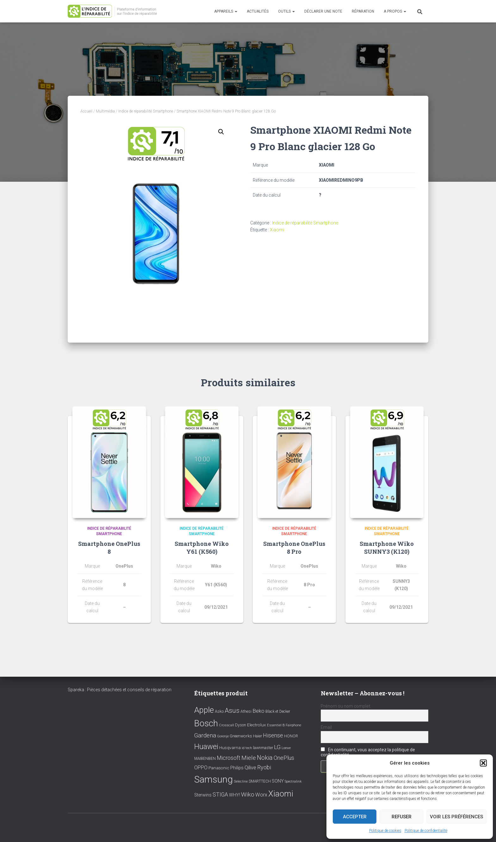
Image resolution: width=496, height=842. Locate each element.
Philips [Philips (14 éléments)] (237, 768)
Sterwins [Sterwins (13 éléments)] (203, 795)
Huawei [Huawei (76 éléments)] (206, 746)
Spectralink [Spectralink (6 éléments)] (293, 781)
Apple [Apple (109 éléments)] (204, 710)
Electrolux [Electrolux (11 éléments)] (256, 725)
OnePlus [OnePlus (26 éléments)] (284, 757)
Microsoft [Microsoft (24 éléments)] (228, 758)
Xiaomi (277, 229)
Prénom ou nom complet (345, 706)
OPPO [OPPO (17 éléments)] (201, 768)
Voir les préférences (456, 817)
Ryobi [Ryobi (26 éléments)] (264, 767)
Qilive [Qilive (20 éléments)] (250, 768)
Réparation (363, 11)
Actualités (258, 11)
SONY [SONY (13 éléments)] (278, 781)
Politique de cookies (385, 830)
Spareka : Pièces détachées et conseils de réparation (119, 689)
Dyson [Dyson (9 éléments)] (240, 725)
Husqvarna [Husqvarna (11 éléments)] (230, 747)
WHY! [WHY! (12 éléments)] (234, 794)
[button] (483, 763)
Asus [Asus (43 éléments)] (232, 710)
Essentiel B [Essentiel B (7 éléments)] (276, 725)
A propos (395, 11)
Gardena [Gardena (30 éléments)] (205, 735)
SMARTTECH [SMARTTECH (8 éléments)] (260, 781)
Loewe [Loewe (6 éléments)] (286, 748)
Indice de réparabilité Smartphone (145, 111)
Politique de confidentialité (426, 830)
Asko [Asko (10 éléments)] (219, 711)
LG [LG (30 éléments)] (277, 747)
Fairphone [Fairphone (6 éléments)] (293, 725)
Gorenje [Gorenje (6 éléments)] (223, 736)
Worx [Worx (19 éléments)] (261, 795)
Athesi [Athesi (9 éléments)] (245, 711)
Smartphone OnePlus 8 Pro (294, 547)
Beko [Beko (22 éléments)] (258, 711)
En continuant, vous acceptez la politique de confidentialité (368, 752)
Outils (286, 11)
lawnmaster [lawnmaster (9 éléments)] (263, 747)
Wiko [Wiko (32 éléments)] (247, 794)
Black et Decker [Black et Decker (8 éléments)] (277, 711)
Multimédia (105, 111)
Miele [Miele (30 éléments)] (248, 757)
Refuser (402, 817)
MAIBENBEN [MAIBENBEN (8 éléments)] (205, 758)
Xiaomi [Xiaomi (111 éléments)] (280, 793)
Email (326, 727)
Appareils (225, 11)
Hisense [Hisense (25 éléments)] (273, 735)
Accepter (355, 817)
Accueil (86, 111)
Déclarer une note (323, 11)
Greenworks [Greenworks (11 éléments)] (241, 735)
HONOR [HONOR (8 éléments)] (291, 736)
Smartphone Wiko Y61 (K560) (202, 547)
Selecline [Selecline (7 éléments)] (241, 781)
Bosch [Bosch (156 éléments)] (206, 723)
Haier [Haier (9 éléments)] (257, 736)
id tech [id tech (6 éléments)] (247, 748)
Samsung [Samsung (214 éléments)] (213, 779)
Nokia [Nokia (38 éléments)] (265, 757)
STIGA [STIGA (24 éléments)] (220, 794)
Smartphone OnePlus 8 (109, 547)
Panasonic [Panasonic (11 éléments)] (218, 768)
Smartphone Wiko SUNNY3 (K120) (387, 547)
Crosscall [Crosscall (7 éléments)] (226, 725)
